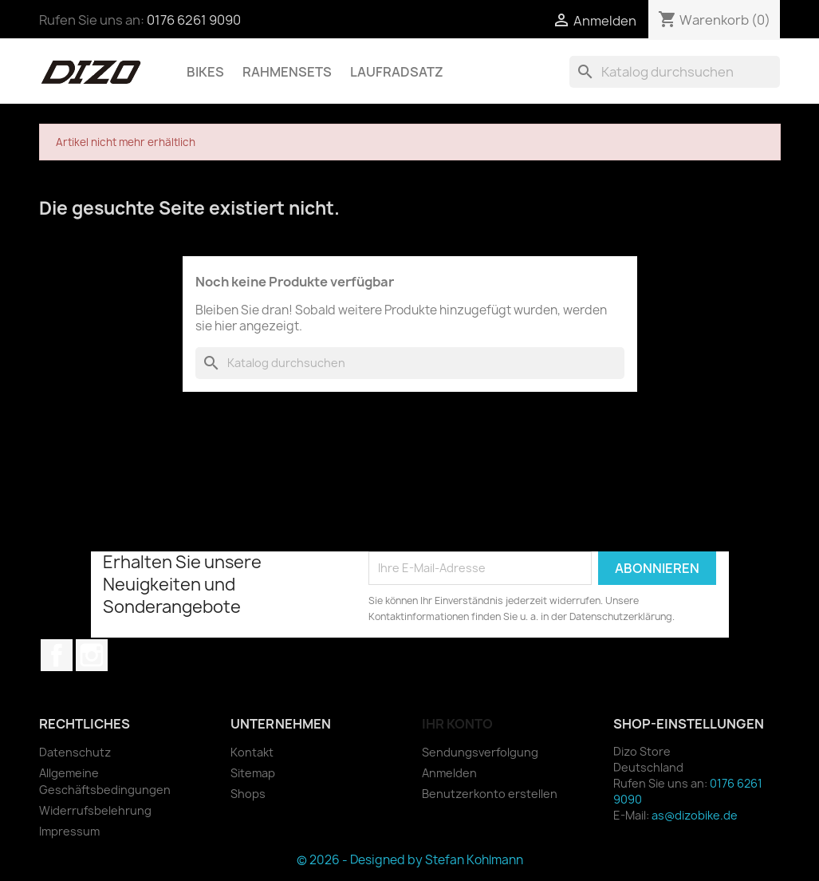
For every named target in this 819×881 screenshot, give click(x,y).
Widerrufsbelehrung (95, 810)
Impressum (69, 831)
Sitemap (252, 772)
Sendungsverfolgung (480, 752)
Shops (248, 793)
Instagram (92, 655)
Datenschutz (75, 752)
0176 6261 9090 (194, 20)
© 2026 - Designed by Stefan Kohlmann (410, 859)
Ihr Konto (457, 724)
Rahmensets (287, 72)
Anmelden (449, 772)
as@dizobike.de (695, 815)
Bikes (205, 72)
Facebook (57, 655)
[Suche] (674, 72)
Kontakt (252, 752)
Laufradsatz (396, 72)
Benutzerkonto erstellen (489, 793)
